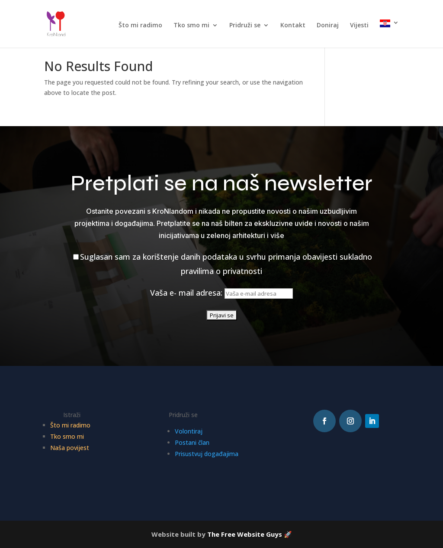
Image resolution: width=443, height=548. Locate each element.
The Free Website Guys (244, 534)
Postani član (192, 442)
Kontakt (292, 25)
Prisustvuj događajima (206, 454)
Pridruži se (244, 25)
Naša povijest (69, 448)
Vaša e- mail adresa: (221, 292)
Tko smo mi (191, 25)
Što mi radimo (140, 25)
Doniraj (328, 25)
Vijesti (359, 25)
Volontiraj (188, 431)
